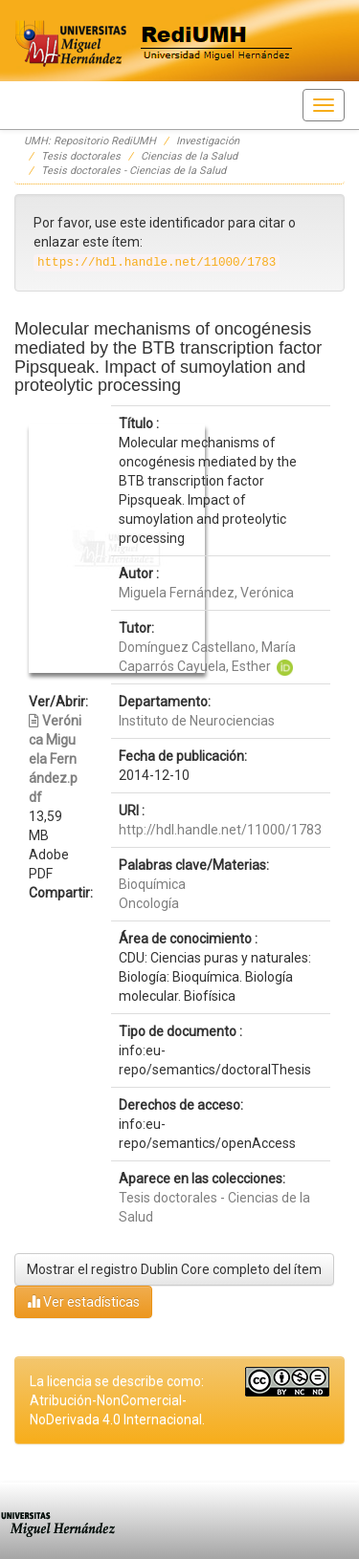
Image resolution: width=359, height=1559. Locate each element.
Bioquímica (152, 884)
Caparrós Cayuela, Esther (195, 666)
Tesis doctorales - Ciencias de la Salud (133, 170)
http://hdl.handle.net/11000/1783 (220, 829)
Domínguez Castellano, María (207, 647)
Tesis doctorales (81, 156)
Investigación (207, 141)
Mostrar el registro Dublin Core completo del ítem (174, 1269)
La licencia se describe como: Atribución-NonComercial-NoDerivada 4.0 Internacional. (117, 1400)
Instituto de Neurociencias (197, 720)
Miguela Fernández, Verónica (206, 592)
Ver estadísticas (83, 1301)
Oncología (149, 903)
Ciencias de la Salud (189, 156)
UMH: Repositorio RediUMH (90, 141)
